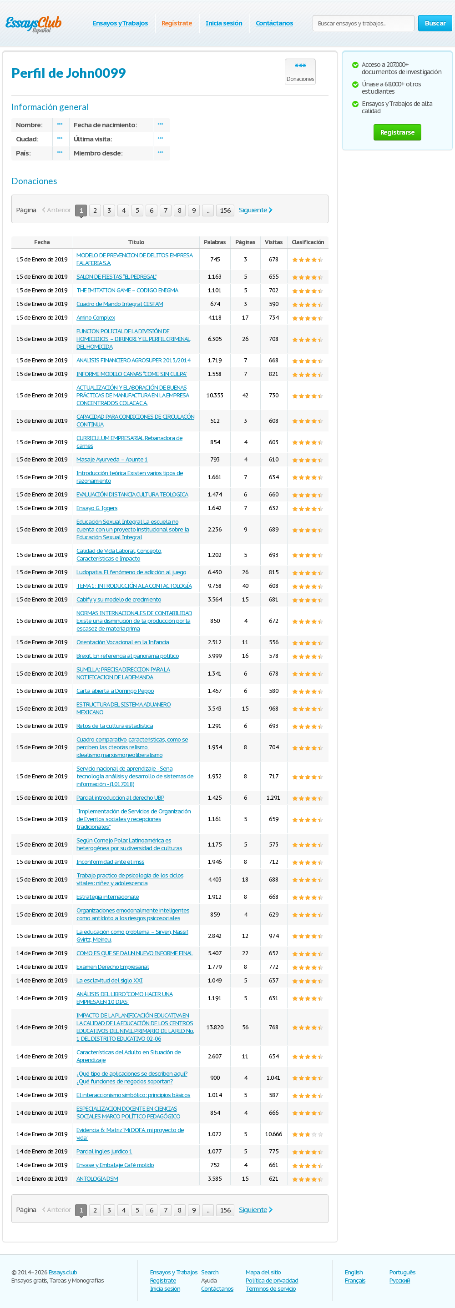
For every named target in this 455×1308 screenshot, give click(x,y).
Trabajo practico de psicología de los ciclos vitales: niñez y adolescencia (129, 879)
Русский (399, 1280)
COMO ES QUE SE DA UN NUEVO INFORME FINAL (134, 953)
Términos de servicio (270, 1289)
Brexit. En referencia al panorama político (127, 656)
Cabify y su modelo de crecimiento (118, 599)
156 (225, 210)
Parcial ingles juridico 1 (104, 1151)
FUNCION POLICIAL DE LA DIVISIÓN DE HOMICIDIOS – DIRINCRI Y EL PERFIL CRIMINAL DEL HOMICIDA (133, 339)
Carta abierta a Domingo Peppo (115, 691)
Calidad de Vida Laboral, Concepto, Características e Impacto (119, 554)
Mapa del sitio (263, 1272)
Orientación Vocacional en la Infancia (122, 642)
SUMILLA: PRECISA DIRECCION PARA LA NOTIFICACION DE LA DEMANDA (123, 673)
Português (402, 1272)
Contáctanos (274, 23)
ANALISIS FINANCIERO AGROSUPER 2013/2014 (133, 360)
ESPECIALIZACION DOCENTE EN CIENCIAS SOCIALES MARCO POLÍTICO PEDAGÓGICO (128, 1112)
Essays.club (63, 1272)
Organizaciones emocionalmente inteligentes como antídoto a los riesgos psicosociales (132, 914)
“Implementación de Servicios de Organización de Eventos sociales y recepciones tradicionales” (133, 819)
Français (355, 1280)
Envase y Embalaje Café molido (115, 1165)
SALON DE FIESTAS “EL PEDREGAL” (116, 277)
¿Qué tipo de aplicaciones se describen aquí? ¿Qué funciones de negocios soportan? (131, 1077)
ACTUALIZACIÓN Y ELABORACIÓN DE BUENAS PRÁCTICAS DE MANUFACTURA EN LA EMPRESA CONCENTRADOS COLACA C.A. (132, 395)
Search (209, 1272)
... (208, 210)
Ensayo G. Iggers (96, 508)
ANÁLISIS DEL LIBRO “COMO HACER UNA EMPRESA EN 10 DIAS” (124, 998)
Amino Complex (95, 317)
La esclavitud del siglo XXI (109, 980)
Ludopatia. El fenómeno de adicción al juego (131, 572)
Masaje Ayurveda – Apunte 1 (112, 459)
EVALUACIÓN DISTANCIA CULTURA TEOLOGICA (131, 494)
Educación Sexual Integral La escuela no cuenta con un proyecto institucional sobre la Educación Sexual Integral (132, 529)
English (354, 1272)
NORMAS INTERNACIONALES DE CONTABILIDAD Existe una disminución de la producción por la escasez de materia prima (134, 620)
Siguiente (253, 209)
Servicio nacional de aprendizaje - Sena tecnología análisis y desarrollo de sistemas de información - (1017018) (134, 776)
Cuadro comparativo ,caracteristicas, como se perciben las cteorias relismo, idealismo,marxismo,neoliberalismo (131, 747)
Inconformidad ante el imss (110, 862)
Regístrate (177, 23)
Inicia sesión (224, 23)
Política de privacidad (272, 1280)
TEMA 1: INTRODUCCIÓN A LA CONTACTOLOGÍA (133, 586)
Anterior (59, 209)
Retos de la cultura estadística (114, 726)
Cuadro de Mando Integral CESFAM (119, 304)
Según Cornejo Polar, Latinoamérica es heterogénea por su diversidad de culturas (129, 844)
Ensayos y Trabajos (119, 23)
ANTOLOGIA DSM (96, 1179)
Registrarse (397, 132)
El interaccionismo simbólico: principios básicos (133, 1095)
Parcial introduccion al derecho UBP (120, 798)
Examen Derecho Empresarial (112, 967)
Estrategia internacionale (107, 897)
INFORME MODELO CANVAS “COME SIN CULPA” (131, 374)
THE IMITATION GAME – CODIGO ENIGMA (127, 290)
